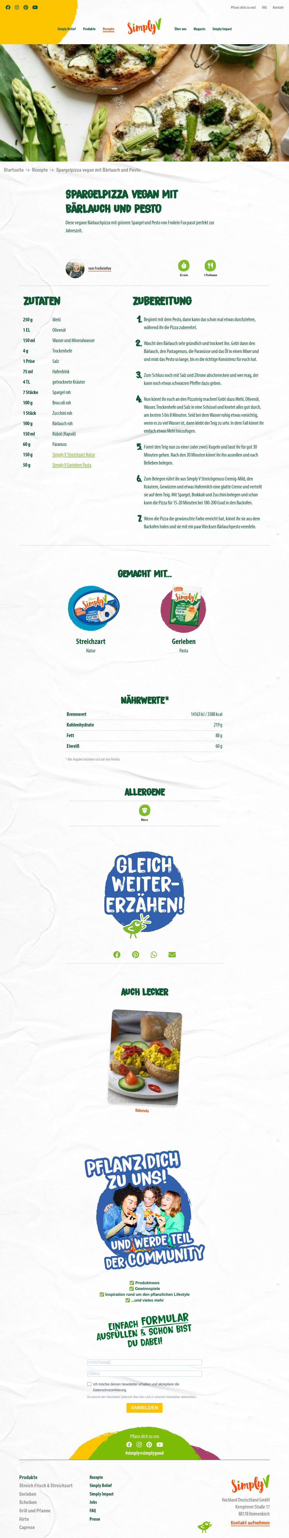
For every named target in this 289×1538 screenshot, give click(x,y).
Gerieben (27, 1494)
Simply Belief (66, 29)
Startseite (14, 170)
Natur (91, 618)
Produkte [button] (89, 29)
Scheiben (28, 1502)
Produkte (28, 1478)
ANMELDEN (144, 1407)
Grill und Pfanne (34, 1511)
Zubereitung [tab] (162, 300)
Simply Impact (101, 1494)
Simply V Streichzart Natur (73, 455)
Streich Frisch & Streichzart (46, 1486)
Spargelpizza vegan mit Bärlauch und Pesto (98, 170)
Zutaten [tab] (41, 300)
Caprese (27, 1527)
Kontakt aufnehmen (250, 1523)
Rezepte (108, 29)
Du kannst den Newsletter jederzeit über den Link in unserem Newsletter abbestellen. (142, 1397)
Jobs (93, 1502)
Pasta (184, 618)
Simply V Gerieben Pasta (71, 465)
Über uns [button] (180, 29)
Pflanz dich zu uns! (243, 8)
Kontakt (278, 8)
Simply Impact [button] (222, 29)
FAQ (264, 8)
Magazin (199, 29)
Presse (95, 1519)
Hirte (24, 1519)
